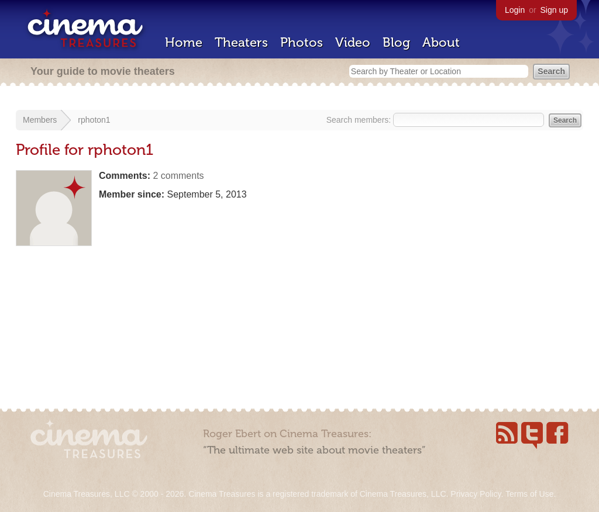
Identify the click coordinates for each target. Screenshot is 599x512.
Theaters (241, 42)
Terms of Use (529, 494)
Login (515, 10)
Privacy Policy (475, 494)
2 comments (178, 176)
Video (352, 42)
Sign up (554, 10)
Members (40, 119)
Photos (301, 42)
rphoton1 (94, 119)
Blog (396, 42)
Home (183, 42)
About (441, 42)
